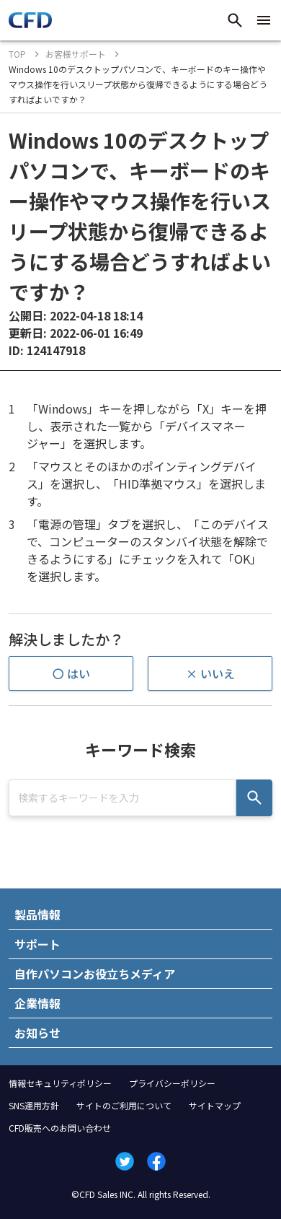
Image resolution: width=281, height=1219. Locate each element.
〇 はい (71, 673)
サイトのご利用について (123, 1105)
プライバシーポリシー (172, 1083)
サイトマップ (215, 1105)
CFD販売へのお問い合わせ (60, 1128)
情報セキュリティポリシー (60, 1083)
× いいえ (210, 673)
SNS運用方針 (34, 1105)
